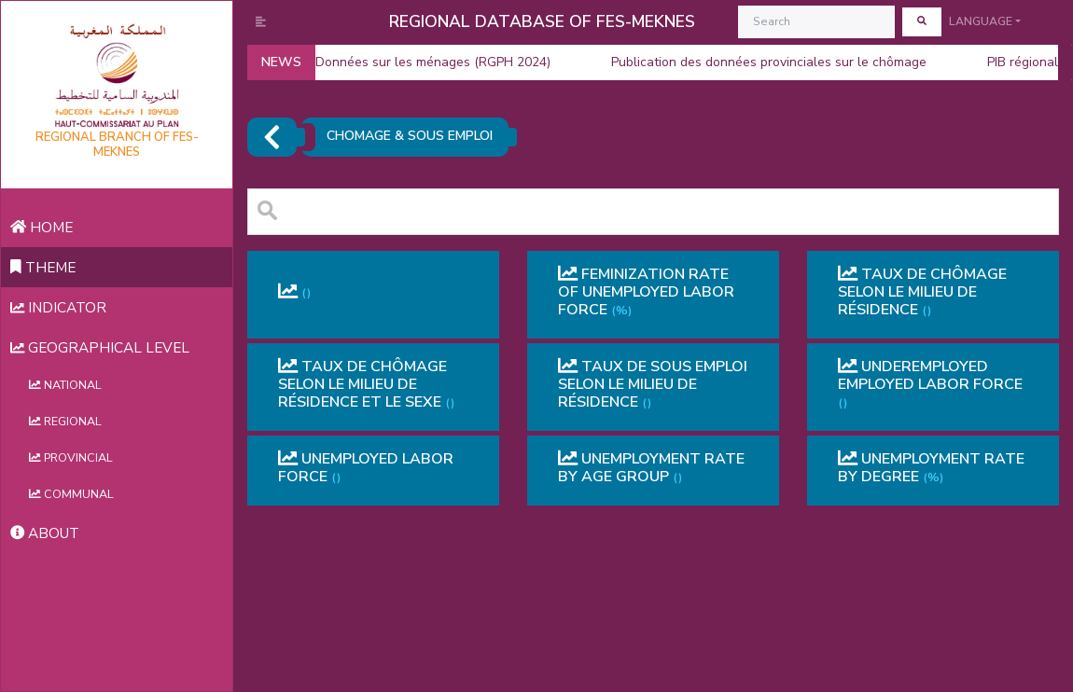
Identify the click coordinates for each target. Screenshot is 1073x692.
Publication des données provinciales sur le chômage (753, 62)
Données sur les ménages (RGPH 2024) (417, 62)
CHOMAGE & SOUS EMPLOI (410, 136)
